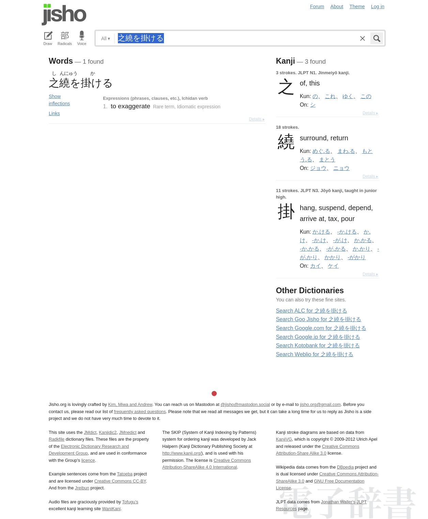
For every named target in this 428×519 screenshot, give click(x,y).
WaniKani (111, 508)
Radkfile (56, 439)
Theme (357, 6)
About (337, 6)
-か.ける (347, 231)
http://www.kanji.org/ (181, 453)
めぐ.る (321, 151)
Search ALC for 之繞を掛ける (311, 311)
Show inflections (59, 100)
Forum (317, 6)
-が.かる (336, 248)
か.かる (363, 240)
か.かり (361, 248)
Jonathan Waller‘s (338, 501)
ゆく (347, 96)
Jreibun (82, 487)
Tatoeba (125, 473)
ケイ (333, 265)
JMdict (90, 432)
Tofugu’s (130, 501)
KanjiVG (284, 439)
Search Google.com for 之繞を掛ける (321, 328)
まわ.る (346, 151)
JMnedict (127, 432)
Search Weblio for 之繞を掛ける (314, 354)
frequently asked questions (140, 411)
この (366, 96)
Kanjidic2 (108, 432)
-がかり (357, 257)
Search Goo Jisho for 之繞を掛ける (319, 319)
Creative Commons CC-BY (120, 481)
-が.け (340, 240)
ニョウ (341, 168)
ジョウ (318, 168)
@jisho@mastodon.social (245, 404)
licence (88, 460)
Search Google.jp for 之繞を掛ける (318, 337)
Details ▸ (257, 119)
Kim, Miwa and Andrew (130, 404)
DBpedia (345, 467)
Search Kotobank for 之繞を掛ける (318, 345)
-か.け (319, 240)
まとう (327, 159)
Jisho (64, 15)
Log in (377, 6)
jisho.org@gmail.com (320, 404)
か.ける (321, 231)
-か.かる (309, 248)
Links (54, 113)
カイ (315, 265)
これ (330, 96)
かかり (332, 257)
